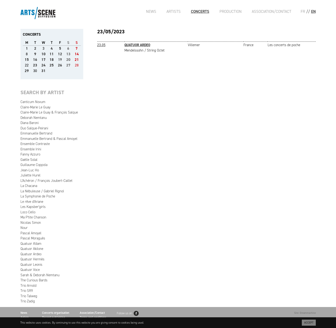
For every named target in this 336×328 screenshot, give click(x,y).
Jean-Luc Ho (29, 170)
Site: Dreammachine (305, 313)
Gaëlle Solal (28, 159)
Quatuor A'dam (30, 243)
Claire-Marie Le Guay (35, 107)
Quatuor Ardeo (30, 254)
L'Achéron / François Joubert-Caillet (46, 180)
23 (35, 65)
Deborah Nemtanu (33, 117)
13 (68, 54)
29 (27, 70)
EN (313, 11)
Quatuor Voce (30, 269)
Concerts (200, 11)
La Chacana (28, 185)
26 (60, 65)
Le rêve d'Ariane (31, 201)
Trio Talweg (28, 296)
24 (43, 65)
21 (77, 59)
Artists (173, 11)
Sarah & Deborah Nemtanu (40, 275)
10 (43, 54)
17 (43, 59)
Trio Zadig (27, 301)
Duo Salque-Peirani (34, 128)
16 (35, 59)
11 (52, 54)
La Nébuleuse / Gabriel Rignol (42, 191)
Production (231, 11)
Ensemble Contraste (35, 144)
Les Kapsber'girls (33, 206)
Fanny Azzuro (30, 154)
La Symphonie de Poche (37, 196)
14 (77, 54)
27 (68, 65)
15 (27, 59)
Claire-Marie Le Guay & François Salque (49, 112)
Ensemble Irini (30, 149)
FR (303, 11)
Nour (24, 227)
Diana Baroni (29, 123)
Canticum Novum (32, 102)
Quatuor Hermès (32, 259)
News (151, 11)
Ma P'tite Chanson (33, 217)
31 (43, 70)
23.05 (101, 45)
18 (52, 59)
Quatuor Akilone (31, 248)
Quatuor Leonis (31, 264)
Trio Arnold (28, 285)
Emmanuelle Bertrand (36, 133)
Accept (308, 323)
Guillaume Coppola (33, 164)
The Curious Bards (33, 280)
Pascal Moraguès (32, 238)
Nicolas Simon (30, 222)
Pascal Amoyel (30, 233)
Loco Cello (27, 212)
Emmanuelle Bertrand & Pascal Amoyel (48, 138)
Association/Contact (271, 11)
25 (52, 65)
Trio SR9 (26, 290)
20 (68, 59)
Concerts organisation (55, 313)
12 (60, 54)
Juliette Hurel (30, 175)
